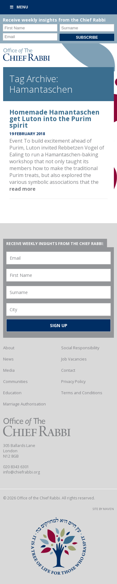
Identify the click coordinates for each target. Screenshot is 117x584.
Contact (68, 370)
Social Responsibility (80, 348)
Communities (15, 381)
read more (22, 188)
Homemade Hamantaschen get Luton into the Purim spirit (54, 119)
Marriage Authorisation (24, 404)
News (8, 359)
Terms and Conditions (81, 392)
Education (12, 392)
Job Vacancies (74, 359)
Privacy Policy (73, 381)
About (8, 348)
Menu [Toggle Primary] (18, 7)
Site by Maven (103, 509)
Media (9, 370)
